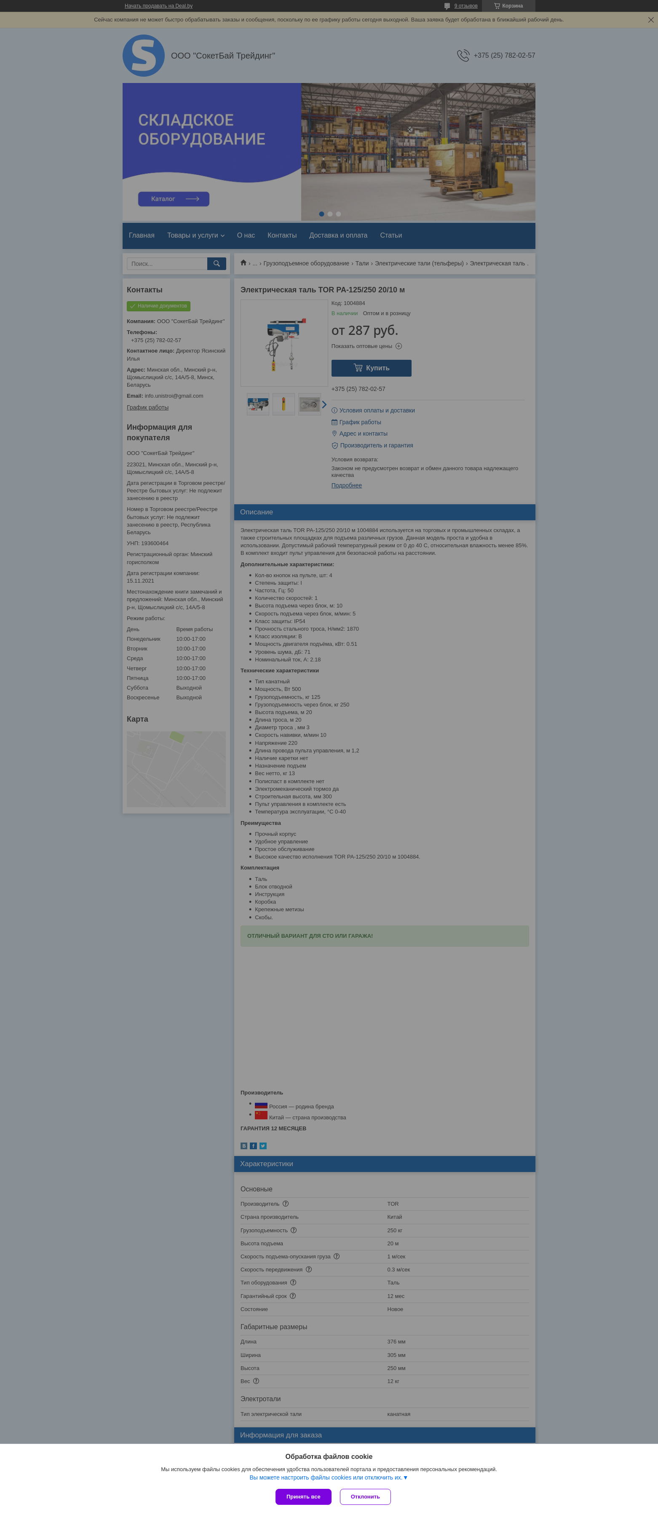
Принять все (303, 1496)
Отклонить (365, 1496)
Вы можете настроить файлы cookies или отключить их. (325, 1477)
